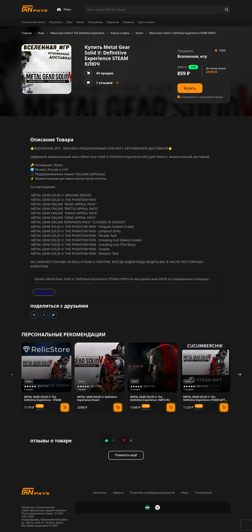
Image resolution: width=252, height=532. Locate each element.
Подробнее (44, 292)
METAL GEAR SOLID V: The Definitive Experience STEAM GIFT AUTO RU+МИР (204, 398)
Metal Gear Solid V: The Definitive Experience (77, 33)
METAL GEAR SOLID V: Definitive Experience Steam (97, 398)
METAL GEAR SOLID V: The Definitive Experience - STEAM (42, 398)
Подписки (113, 22)
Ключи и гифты (120, 33)
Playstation (56, 22)
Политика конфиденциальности (152, 492)
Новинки (128, 22)
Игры (41, 33)
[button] (239, 374)
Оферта (118, 492)
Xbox (69, 22)
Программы (95, 22)
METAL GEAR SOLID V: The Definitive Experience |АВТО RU (150, 398)
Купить (190, 88)
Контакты (99, 492)
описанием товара (211, 97)
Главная (27, 33)
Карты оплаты (146, 22)
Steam (80, 22)
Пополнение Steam (33, 22)
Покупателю (203, 492)
